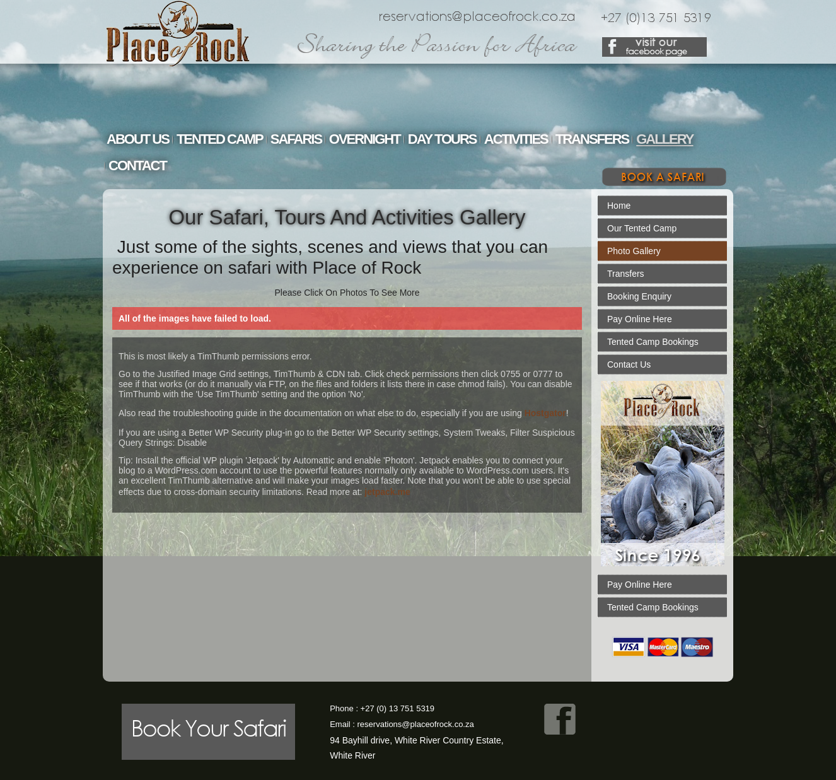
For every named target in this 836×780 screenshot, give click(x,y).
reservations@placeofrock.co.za (415, 724)
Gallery (664, 139)
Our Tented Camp (641, 228)
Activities (516, 139)
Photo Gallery (634, 251)
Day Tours (442, 139)
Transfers (592, 139)
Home (618, 206)
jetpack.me (387, 492)
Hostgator (545, 413)
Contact (137, 165)
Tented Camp (220, 139)
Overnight (364, 139)
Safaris (296, 139)
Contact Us (629, 364)
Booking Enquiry (639, 296)
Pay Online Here (639, 319)
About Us (138, 139)
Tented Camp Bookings (653, 342)
